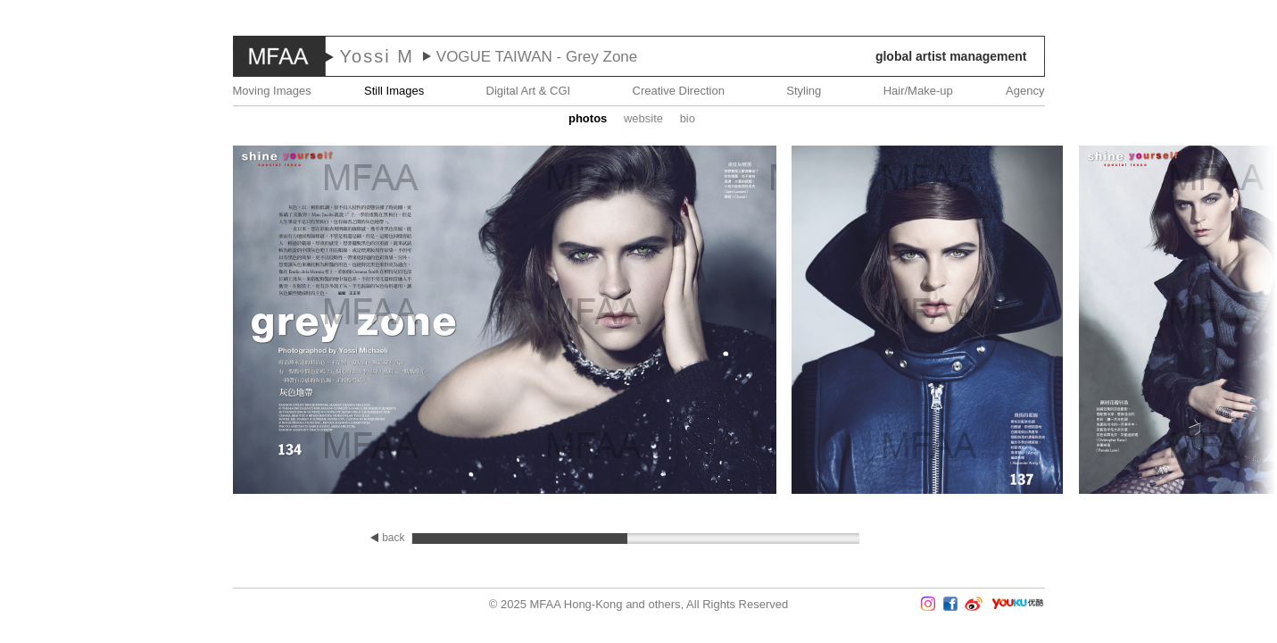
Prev (52, 321)
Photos (587, 118)
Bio (687, 118)
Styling (803, 90)
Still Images (394, 90)
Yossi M (377, 56)
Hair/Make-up (918, 90)
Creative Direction (679, 90)
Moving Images (272, 90)
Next (1224, 321)
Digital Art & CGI (528, 90)
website (643, 118)
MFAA (279, 56)
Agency (1025, 90)
